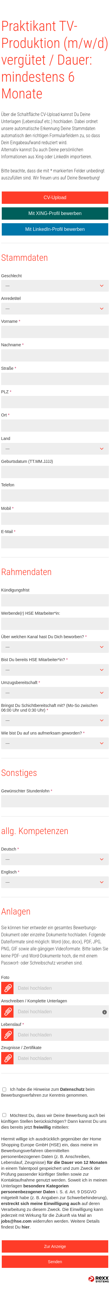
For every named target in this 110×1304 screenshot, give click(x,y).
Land (5, 438)
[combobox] (55, 286)
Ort (5, 415)
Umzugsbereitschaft (20, 682)
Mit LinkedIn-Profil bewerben (55, 229)
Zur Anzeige (55, 1246)
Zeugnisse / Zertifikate (21, 1047)
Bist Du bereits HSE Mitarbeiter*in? (34, 659)
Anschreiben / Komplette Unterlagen (34, 1001)
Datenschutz (72, 1089)
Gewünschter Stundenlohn (26, 791)
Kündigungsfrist (15, 590)
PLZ (6, 391)
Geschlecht (11, 275)
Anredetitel (11, 298)
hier (26, 1227)
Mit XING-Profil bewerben (55, 213)
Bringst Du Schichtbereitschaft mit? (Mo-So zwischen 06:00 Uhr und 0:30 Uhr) (49, 708)
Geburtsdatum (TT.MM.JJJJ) (27, 461)
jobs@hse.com (16, 1221)
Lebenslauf (12, 1024)
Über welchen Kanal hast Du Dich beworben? (44, 636)
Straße (8, 368)
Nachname (12, 344)
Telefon (7, 485)
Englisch (10, 872)
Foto (5, 977)
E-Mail (8, 531)
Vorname (10, 321)
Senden (55, 1261)
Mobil (7, 508)
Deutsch (10, 849)
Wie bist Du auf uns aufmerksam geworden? (43, 733)
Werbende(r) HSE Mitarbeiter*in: (30, 613)
